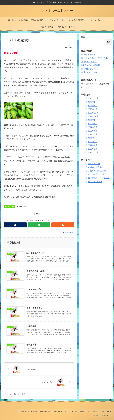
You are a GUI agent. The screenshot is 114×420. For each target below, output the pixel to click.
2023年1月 (92, 109)
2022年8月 (92, 124)
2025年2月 (92, 102)
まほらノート (89, 54)
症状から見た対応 (96, 174)
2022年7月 (92, 127)
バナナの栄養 (21, 206)
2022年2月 (92, 145)
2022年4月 (92, 138)
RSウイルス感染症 (91, 65)
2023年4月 (92, 105)
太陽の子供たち (95, 167)
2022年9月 (92, 120)
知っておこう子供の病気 (99, 178)
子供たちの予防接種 (97, 171)
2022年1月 (92, 149)
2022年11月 (93, 113)
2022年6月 (92, 131)
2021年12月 (93, 152)
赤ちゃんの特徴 (95, 182)
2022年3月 (92, 142)
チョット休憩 (9, 206)
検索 (83, 37)
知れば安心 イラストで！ (102, 411)
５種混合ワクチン (91, 69)
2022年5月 (92, 134)
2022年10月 (93, 116)
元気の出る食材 (90, 72)
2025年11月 (93, 98)
